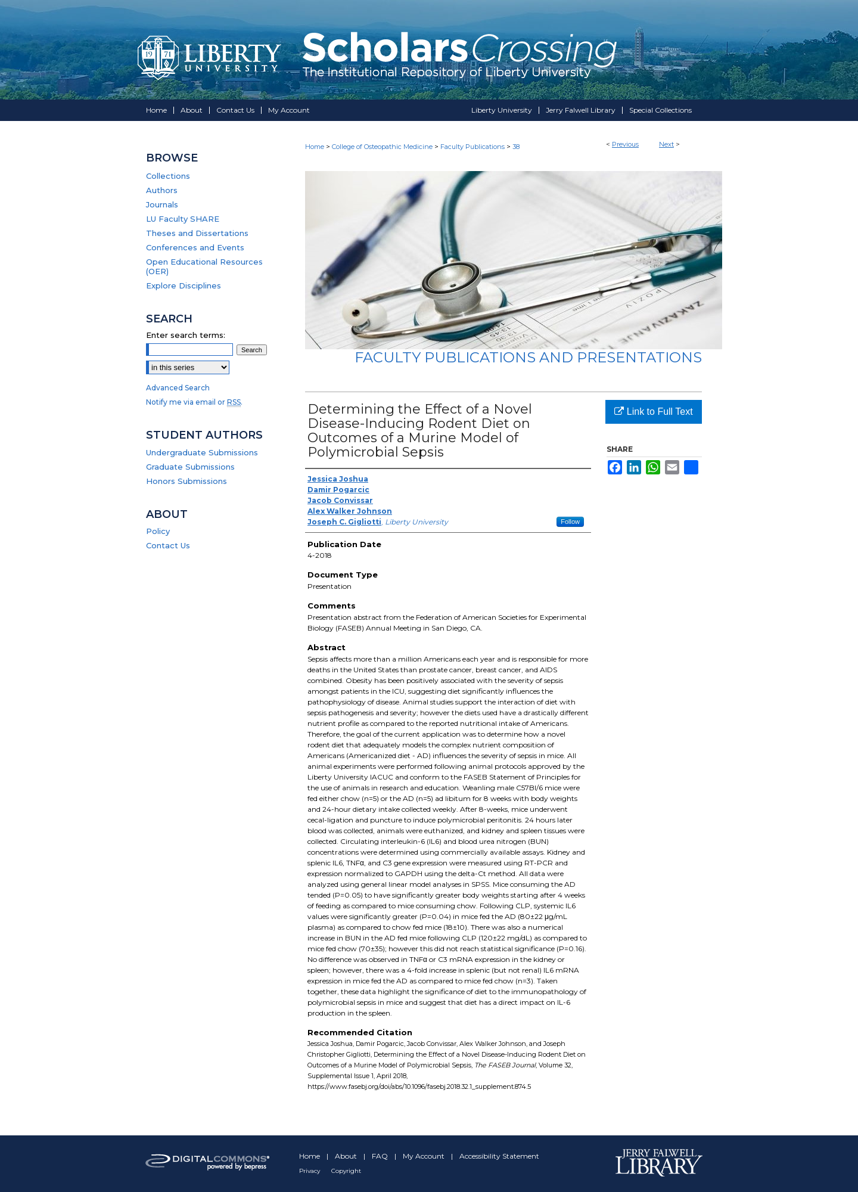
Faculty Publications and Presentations (528, 357)
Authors (162, 190)
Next (666, 144)
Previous (625, 144)
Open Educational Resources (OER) (204, 266)
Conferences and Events (195, 247)
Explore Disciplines (183, 285)
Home (314, 146)
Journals (162, 204)
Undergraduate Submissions (202, 452)
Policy (158, 531)
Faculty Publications (472, 146)
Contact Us (168, 545)
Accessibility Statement (499, 1155)
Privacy (310, 1171)
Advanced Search (178, 387)
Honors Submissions (186, 481)
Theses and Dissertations (197, 233)
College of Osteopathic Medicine (382, 146)
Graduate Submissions (190, 466)
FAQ (381, 1155)
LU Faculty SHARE (182, 219)
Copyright (346, 1171)
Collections (168, 176)
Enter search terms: (185, 335)
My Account (424, 1155)
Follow (570, 521)
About (347, 1155)
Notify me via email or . (194, 402)
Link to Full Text (653, 411)
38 (516, 146)
